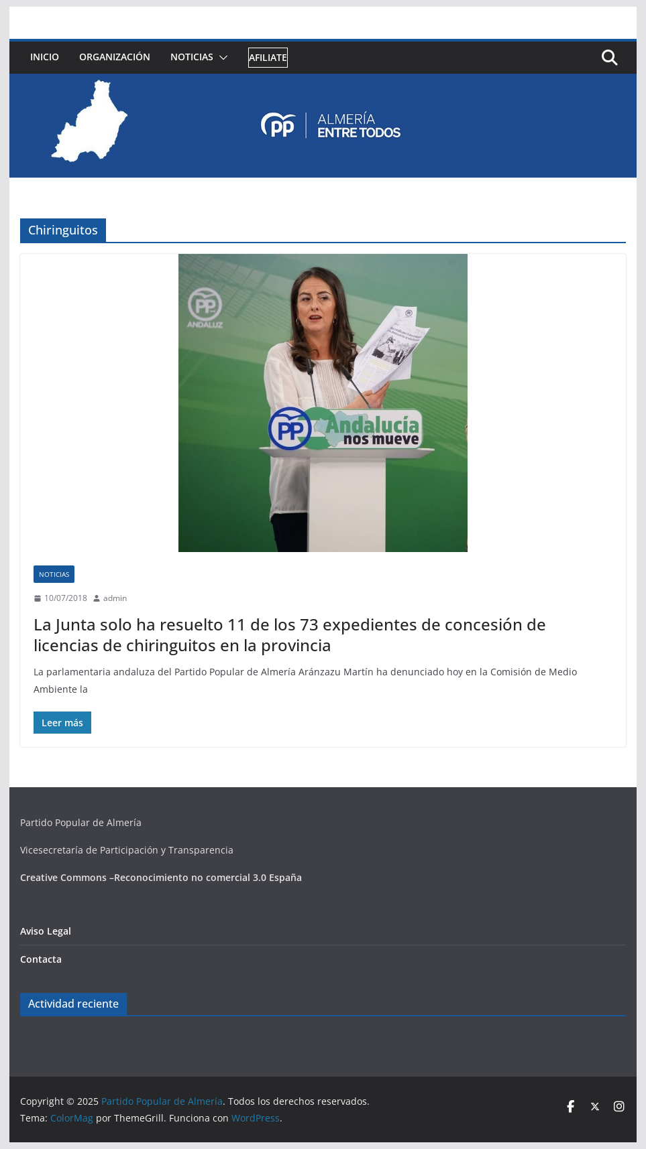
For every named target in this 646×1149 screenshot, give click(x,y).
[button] (220, 58)
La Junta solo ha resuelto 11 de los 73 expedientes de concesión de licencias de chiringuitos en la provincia (290, 634)
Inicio (44, 56)
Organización (114, 56)
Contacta (41, 959)
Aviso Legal (45, 931)
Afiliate (268, 57)
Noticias (191, 56)
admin (115, 598)
